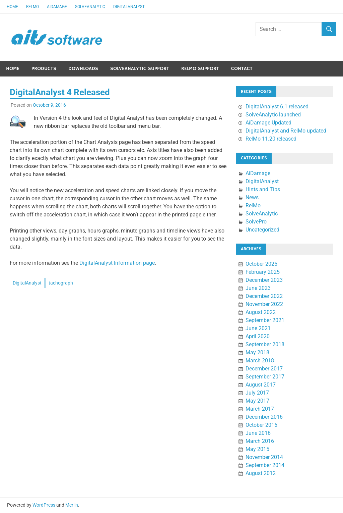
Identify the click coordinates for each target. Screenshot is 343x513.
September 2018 (265, 344)
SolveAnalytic (90, 6)
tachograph (61, 283)
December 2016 (264, 417)
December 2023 (264, 280)
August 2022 (261, 312)
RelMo (32, 6)
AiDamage (57, 6)
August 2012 (261, 473)
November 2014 (264, 457)
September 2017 (265, 376)
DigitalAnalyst (129, 6)
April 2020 (258, 336)
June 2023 (258, 288)
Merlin (71, 505)
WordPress (43, 505)
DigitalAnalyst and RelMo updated (286, 130)
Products (43, 68)
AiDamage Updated (268, 122)
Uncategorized (262, 229)
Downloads (83, 68)
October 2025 (261, 264)
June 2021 (258, 328)
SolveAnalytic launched (273, 114)
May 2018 (257, 352)
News (252, 197)
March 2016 (260, 441)
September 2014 (265, 465)
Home (12, 6)
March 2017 (260, 409)
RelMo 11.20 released (271, 139)
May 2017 (257, 401)
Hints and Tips (263, 189)
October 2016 (261, 425)
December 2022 (264, 296)
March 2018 (260, 360)
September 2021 (265, 320)
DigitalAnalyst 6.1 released (277, 106)
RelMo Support (200, 68)
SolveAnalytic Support (139, 68)
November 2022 (264, 304)
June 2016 (258, 433)
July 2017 (257, 393)
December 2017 (264, 368)
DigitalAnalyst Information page (117, 263)
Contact (242, 68)
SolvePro (256, 221)
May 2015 (257, 449)
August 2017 (261, 384)
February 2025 (263, 272)
